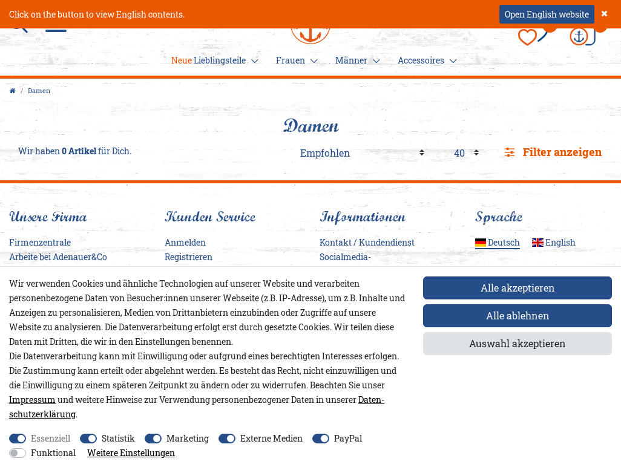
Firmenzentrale (40, 242)
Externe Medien (271, 438)
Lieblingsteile (213, 60)
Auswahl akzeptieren (517, 343)
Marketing (187, 438)
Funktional (53, 453)
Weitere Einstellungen (131, 453)
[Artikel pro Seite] (466, 152)
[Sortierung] (362, 152)
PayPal (348, 438)
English (554, 242)
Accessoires (425, 60)
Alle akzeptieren (518, 287)
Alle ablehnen (518, 315)
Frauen (295, 60)
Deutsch (498, 242)
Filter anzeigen (553, 152)
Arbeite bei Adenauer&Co (58, 257)
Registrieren (188, 257)
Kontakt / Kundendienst (367, 242)
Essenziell (50, 438)
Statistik (118, 438)
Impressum (32, 399)
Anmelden (185, 242)
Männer (355, 60)
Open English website (547, 14)
